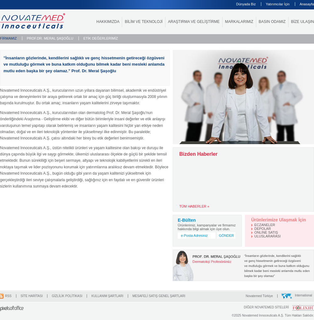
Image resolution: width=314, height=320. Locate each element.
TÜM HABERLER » (194, 206)
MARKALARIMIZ (239, 21)
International (303, 295)
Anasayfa (307, 4)
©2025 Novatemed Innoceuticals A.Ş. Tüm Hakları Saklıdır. (273, 315)
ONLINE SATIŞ (266, 232)
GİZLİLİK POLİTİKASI (67, 296)
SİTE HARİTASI (32, 296)
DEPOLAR (262, 229)
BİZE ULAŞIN (302, 21)
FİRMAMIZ (8, 38)
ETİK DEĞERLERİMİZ (100, 38)
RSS (8, 296)
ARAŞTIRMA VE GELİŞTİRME (194, 21)
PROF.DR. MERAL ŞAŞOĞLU (50, 38)
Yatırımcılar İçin (278, 4)
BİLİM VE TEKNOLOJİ (143, 21)
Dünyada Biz (246, 4)
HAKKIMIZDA (107, 21)
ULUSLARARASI (267, 236)
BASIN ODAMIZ (272, 21)
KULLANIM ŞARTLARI (107, 296)
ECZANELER (264, 225)
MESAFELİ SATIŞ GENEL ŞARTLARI (159, 296)
